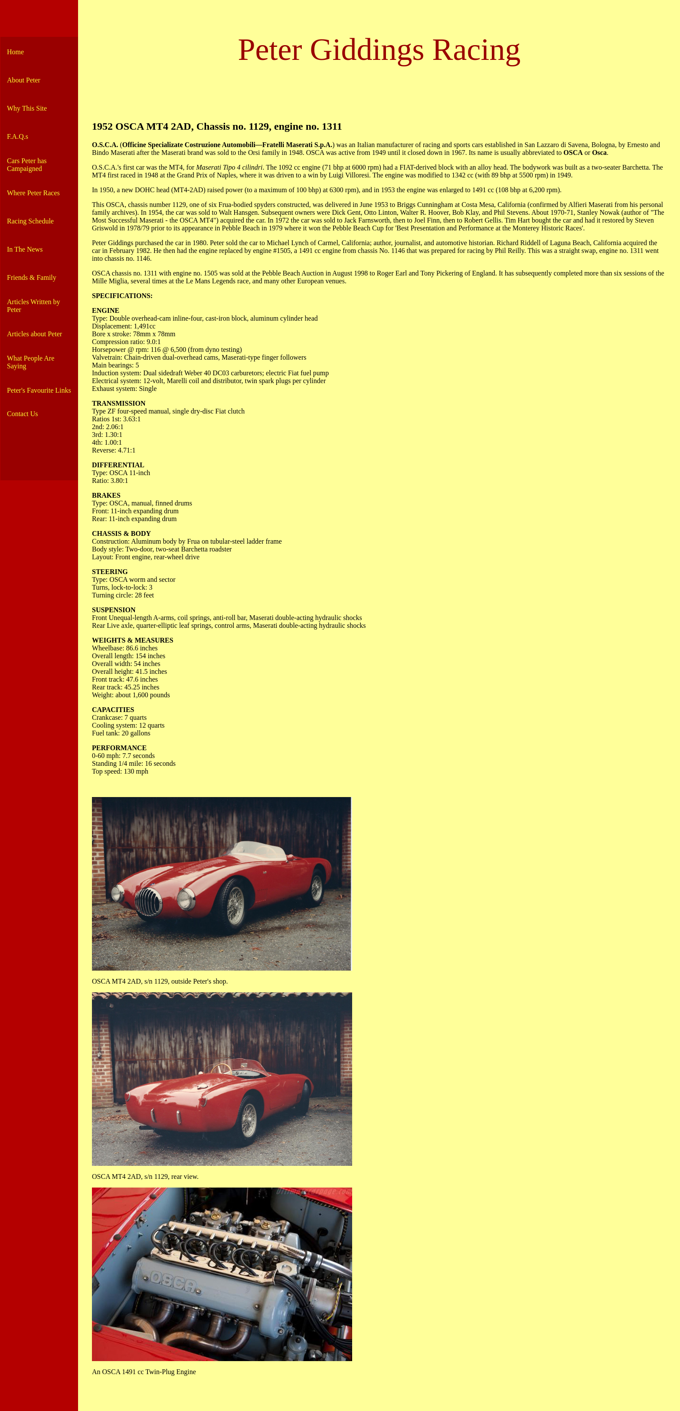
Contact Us (22, 413)
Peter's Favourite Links (39, 390)
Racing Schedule (30, 221)
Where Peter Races (33, 193)
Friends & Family (31, 277)
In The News (24, 249)
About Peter (23, 80)
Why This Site (27, 108)
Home (15, 52)
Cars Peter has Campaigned (27, 164)
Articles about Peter (34, 334)
